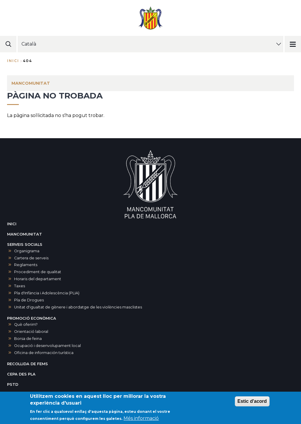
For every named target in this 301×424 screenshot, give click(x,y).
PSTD (12, 384)
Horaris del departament (37, 279)
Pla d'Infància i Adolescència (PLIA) (46, 293)
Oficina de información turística (43, 352)
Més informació (141, 418)
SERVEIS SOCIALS (24, 244)
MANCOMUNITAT (24, 234)
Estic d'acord (252, 401)
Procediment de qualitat (37, 272)
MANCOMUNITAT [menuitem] (30, 83)
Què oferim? (26, 324)
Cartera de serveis (31, 258)
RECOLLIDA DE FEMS (27, 364)
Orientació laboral (31, 331)
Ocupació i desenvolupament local (47, 345)
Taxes (19, 286)
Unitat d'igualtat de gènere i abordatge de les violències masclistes (78, 307)
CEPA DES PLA (21, 374)
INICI (11, 224)
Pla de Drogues (29, 300)
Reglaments (25, 265)
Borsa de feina (28, 338)
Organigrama (26, 251)
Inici (13, 61)
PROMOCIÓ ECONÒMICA (31, 318)
